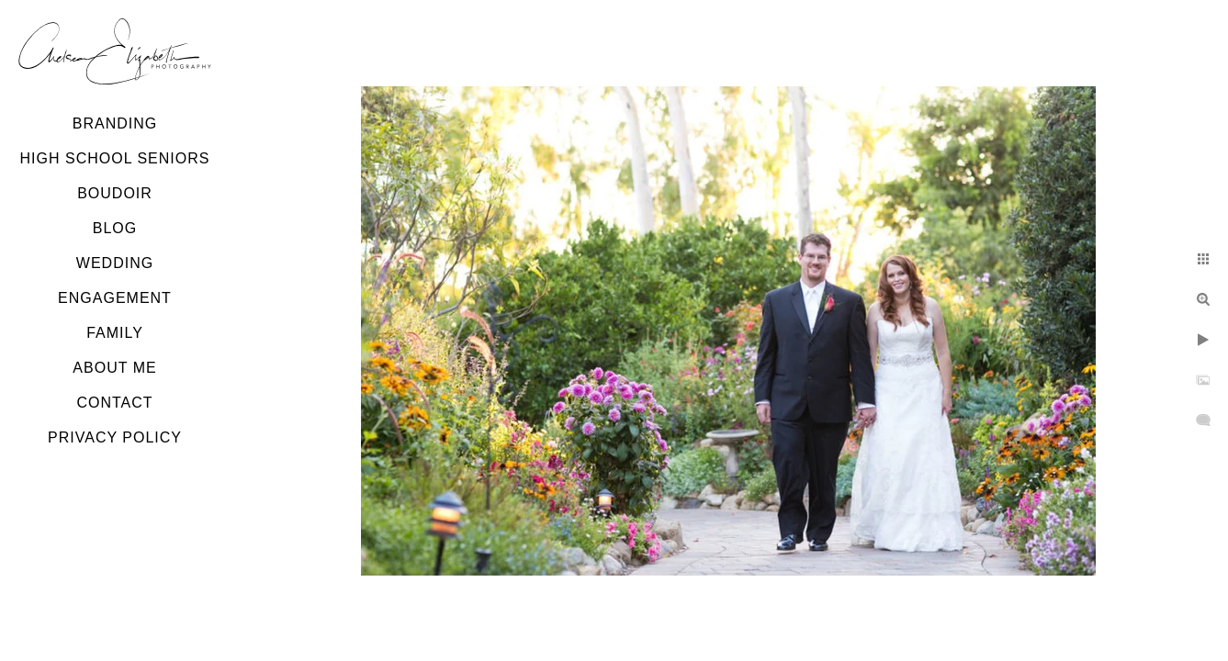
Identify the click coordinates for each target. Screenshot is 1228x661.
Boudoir (114, 193)
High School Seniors (115, 158)
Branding (115, 123)
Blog (115, 228)
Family (114, 333)
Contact (114, 402)
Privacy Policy (115, 437)
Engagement (115, 298)
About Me (114, 367)
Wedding (114, 263)
